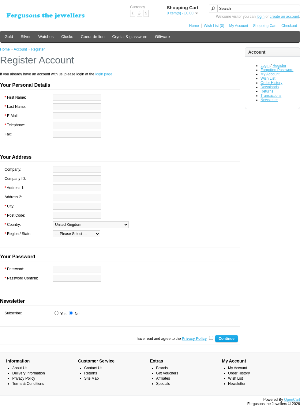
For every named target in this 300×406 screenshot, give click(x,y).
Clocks (67, 36)
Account (20, 49)
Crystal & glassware (129, 36)
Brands (162, 368)
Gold (9, 36)
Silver (26, 36)
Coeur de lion (92, 36)
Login (265, 65)
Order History (271, 83)
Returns (267, 91)
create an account (284, 16)
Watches (46, 36)
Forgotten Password (277, 70)
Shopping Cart (265, 26)
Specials (163, 383)
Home (194, 26)
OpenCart (292, 399)
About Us (19, 368)
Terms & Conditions (28, 383)
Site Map (91, 378)
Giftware (162, 36)
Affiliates (163, 378)
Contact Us (93, 368)
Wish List (268, 78)
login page (104, 74)
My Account (238, 26)
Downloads (270, 87)
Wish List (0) (214, 26)
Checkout (289, 26)
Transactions (271, 95)
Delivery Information (28, 373)
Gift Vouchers (167, 373)
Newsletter (269, 100)
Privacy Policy (23, 378)
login (260, 16)
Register (279, 65)
